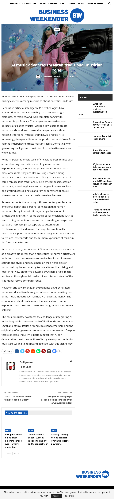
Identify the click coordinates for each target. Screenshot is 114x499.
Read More (69, 496)
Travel (41, 3)
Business (13, 3)
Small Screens (96, 3)
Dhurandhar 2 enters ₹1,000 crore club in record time (103, 125)
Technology (28, 3)
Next (16, 453)
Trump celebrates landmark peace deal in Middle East (102, 212)
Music (82, 3)
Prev (8, 453)
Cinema (72, 3)
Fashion (52, 3)
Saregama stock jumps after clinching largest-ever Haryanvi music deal (56, 399)
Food (63, 3)
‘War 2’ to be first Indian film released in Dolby (17, 398)
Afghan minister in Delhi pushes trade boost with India (102, 167)
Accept (56, 495)
